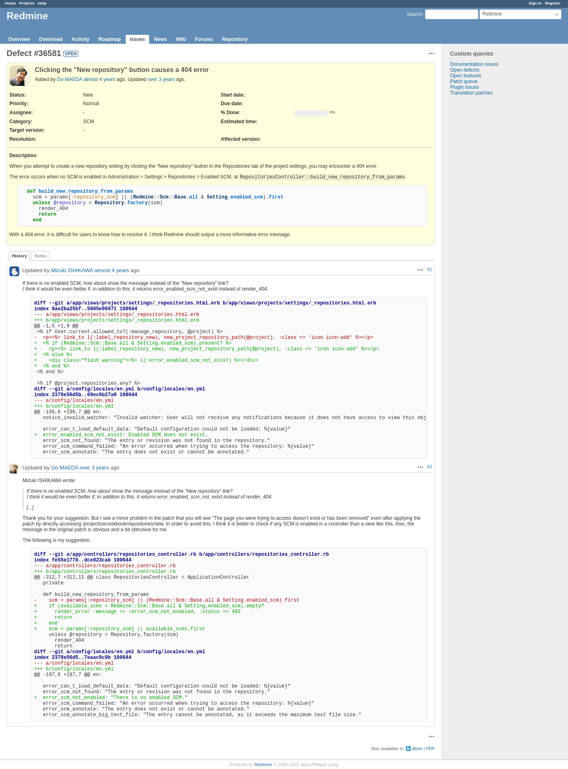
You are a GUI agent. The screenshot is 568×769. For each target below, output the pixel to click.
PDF (430, 748)
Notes (40, 255)
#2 (429, 466)
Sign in (535, 3)
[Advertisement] (483, 224)
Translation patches (471, 93)
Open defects (464, 70)
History (19, 255)
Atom (417, 748)
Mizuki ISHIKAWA (72, 270)
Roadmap (109, 39)
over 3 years (161, 79)
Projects (27, 3)
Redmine (263, 764)
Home (10, 3)
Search (414, 14)
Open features (465, 76)
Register (553, 3)
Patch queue (463, 81)
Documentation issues (474, 64)
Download (50, 39)
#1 (429, 269)
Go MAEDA (69, 79)
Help (42, 3)
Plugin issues (464, 87)
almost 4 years (99, 79)
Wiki (181, 39)
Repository (235, 39)
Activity (80, 39)
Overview (19, 39)
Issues (137, 39)
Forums (204, 39)
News (160, 39)
